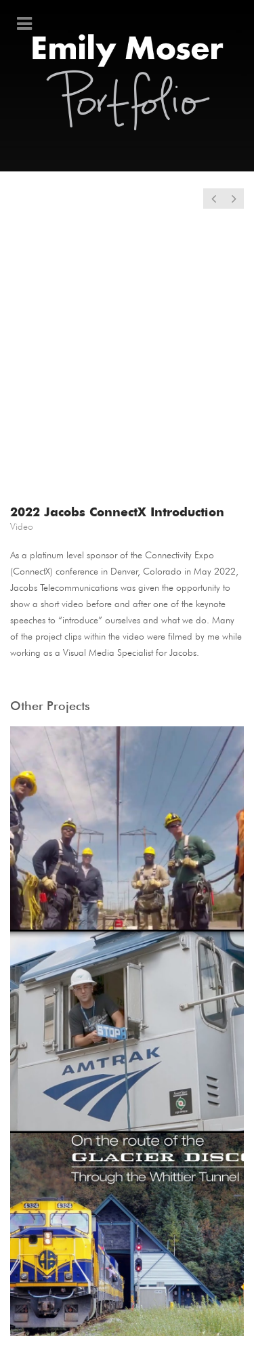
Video (21, 526)
